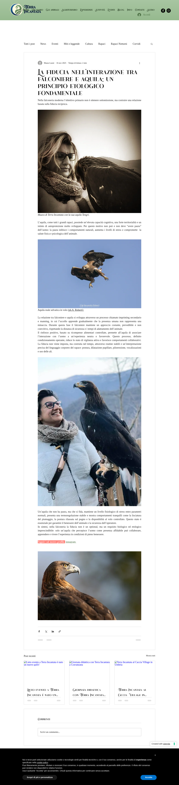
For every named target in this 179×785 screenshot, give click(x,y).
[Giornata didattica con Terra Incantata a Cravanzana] (89, 672)
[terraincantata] (169, 11)
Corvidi (136, 43)
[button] (86, 9)
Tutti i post (29, 43)
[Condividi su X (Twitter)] (46, 631)
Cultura (89, 43)
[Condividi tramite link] (59, 631)
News (43, 43)
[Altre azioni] (139, 63)
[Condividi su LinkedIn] (52, 631)
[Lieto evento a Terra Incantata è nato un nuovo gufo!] (44, 672)
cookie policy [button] (42, 762)
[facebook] (163, 11)
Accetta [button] (148, 777)
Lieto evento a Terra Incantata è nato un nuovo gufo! (43, 692)
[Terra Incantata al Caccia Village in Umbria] (135, 672)
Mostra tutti (150, 656)
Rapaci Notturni (119, 43)
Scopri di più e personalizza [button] (40, 777)
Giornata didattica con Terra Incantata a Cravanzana (88, 692)
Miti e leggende (72, 43)
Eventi (55, 43)
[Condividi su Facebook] (39, 631)
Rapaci (101, 43)
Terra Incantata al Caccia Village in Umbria (132, 692)
